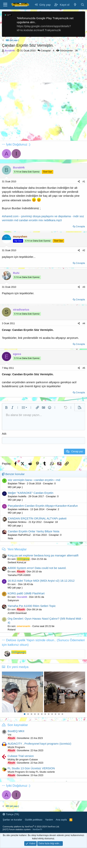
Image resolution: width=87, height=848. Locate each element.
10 (55, 714)
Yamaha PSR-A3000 (19, 575)
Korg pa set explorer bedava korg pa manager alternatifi (43, 555)
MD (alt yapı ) (15, 487)
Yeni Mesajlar (17, 549)
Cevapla (80, 226)
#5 (84, 368)
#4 (84, 323)
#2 (84, 250)
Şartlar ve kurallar (12, 819)
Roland (11, 629)
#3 (84, 287)
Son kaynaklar (17, 725)
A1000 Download (17, 613)
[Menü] (5, 4)
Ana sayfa (61, 819)
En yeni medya (17, 667)
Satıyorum (13, 600)
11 (59, 714)
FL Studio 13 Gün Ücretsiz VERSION (31, 768)
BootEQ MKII (16, 731)
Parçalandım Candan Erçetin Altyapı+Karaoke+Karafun (43, 505)
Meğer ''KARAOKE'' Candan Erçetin (30, 492)
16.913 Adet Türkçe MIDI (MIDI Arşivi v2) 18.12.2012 (41, 580)
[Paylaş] (79, 181)
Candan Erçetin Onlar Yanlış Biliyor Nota (33, 531)
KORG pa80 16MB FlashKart (26, 593)
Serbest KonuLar (17, 562)
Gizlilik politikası (33, 819)
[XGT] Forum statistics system (22, 829)
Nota (10, 538)
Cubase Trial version (21, 756)
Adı (4, 433)
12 (62, 714)
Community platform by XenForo (31, 826)
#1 (84, 181)
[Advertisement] (43, 97)
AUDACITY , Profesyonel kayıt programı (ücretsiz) (39, 743)
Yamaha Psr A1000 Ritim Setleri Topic (32, 605)
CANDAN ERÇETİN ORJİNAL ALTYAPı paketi (37, 518)
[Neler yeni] (75, 4)
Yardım (49, 819)
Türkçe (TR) (11, 814)
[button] (6, 407)
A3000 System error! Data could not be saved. (37, 568)
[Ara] (82, 4)
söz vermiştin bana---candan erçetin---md (34, 479)
